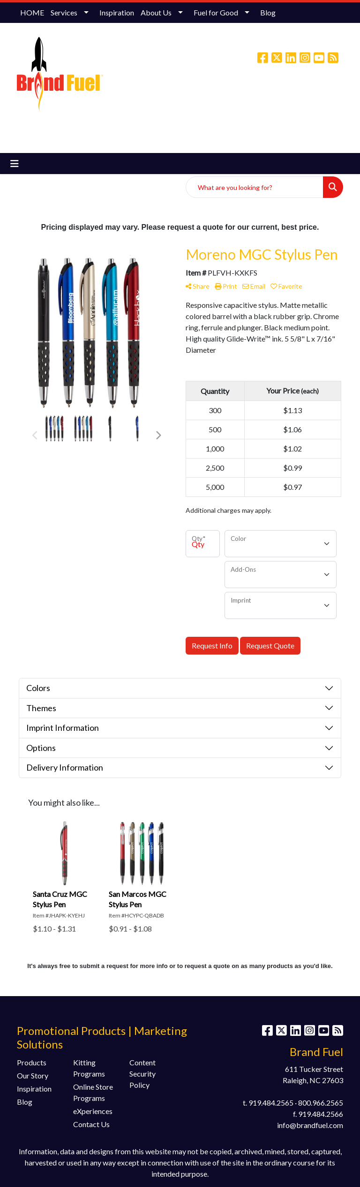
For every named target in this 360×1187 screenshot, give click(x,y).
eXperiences (92, 1111)
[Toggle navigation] (14, 163)
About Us (156, 12)
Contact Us (91, 1124)
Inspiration (116, 12)
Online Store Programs (93, 1092)
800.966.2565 (320, 1102)
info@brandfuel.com (267, 97)
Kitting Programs (89, 1068)
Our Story (32, 1075)
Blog (268, 12)
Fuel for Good (216, 12)
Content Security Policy (142, 1073)
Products (31, 1062)
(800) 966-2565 (203, 97)
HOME (32, 12)
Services (64, 12)
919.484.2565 (270, 1102)
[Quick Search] (254, 187)
